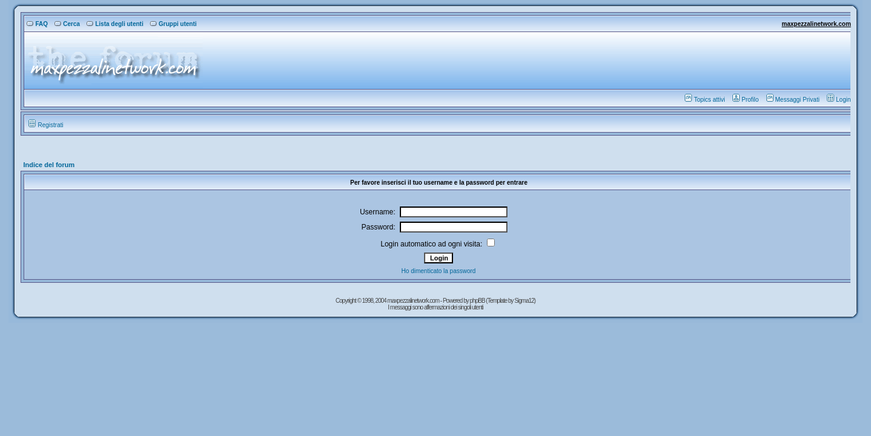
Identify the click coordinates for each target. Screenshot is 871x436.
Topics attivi (705, 99)
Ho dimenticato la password (439, 271)
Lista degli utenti (114, 24)
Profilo (745, 99)
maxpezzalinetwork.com (815, 24)
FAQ (37, 24)
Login (838, 99)
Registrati (45, 125)
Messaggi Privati (793, 99)
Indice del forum (48, 164)
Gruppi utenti (173, 24)
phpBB (478, 300)
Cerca (67, 24)
